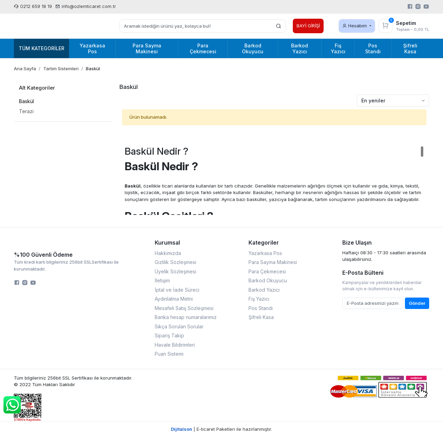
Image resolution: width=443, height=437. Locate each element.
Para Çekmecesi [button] (203, 48)
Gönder (417, 303)
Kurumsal (167, 242)
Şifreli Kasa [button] (410, 48)
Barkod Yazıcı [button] (299, 48)
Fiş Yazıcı (258, 299)
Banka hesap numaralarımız (186, 317)
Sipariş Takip (169, 335)
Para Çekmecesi (267, 271)
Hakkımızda (168, 253)
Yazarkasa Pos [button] (92, 48)
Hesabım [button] (355, 25)
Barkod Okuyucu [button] (252, 48)
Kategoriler (263, 242)
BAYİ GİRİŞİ (308, 25)
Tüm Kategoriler (41, 48)
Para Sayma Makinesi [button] (147, 48)
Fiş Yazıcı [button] (338, 48)
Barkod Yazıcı (264, 290)
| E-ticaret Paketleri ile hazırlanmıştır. (221, 429)
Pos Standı (260, 308)
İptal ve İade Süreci (177, 290)
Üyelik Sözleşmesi (175, 271)
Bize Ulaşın (357, 242)
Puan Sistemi (169, 354)
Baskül (26, 101)
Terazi (26, 111)
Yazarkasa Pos (265, 253)
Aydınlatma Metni (174, 299)
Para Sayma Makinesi (272, 262)
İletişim (162, 280)
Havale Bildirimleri (175, 345)
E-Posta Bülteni (362, 272)
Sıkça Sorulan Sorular (179, 326)
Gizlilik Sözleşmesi (175, 262)
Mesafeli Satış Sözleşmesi (184, 308)
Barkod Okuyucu (267, 280)
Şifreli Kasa (261, 317)
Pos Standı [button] (373, 48)
